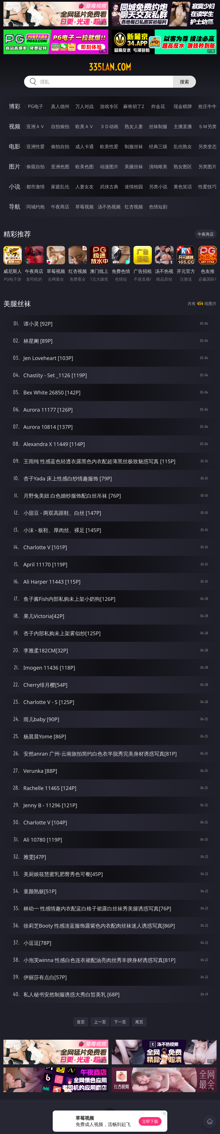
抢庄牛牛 (207, 106)
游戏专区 (109, 106)
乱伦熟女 (183, 146)
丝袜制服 (158, 126)
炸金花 (158, 106)
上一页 (100, 1021)
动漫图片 (109, 166)
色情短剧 (158, 207)
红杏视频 (134, 207)
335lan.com (110, 67)
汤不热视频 (109, 207)
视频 (14, 126)
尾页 (139, 1021)
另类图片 (207, 166)
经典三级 (158, 146)
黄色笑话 (183, 186)
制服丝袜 (134, 146)
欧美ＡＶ (84, 126)
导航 (14, 206)
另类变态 (207, 146)
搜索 (184, 82)
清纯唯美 (158, 166)
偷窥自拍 (35, 166)
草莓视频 (84, 207)
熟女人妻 (134, 126)
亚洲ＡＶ (35, 126)
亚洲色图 (60, 166)
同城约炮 (35, 207)
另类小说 (158, 186)
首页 (81, 1021)
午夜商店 (60, 207)
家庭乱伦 (60, 186)
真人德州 (60, 106)
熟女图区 (183, 166)
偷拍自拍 (60, 146)
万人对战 (84, 106)
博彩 (14, 106)
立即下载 (150, 1121)
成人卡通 (84, 146)
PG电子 (35, 106)
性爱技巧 (207, 186)
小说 (14, 186)
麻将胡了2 (133, 106)
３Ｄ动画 (109, 126)
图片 (14, 166)
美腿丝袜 (134, 166)
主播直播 (183, 126)
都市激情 (35, 186)
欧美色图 (84, 166)
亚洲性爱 (35, 146)
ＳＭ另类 (207, 126)
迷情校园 (134, 186)
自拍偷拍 (60, 126)
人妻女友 (84, 186)
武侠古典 (109, 186)
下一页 (120, 1021)
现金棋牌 (183, 106)
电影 (14, 146)
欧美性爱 (109, 146)
